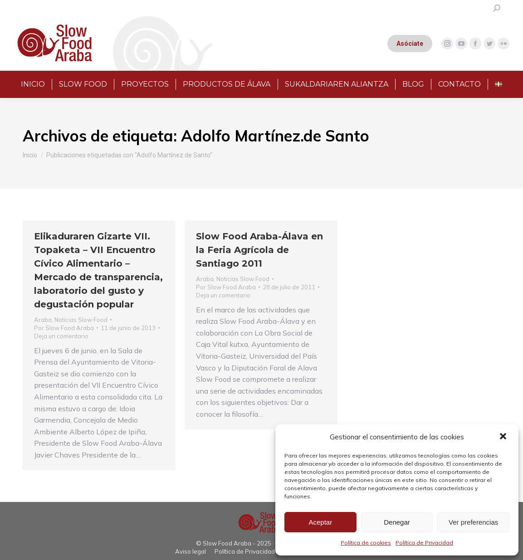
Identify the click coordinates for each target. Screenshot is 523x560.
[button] (504, 437)
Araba (43, 319)
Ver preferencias (473, 522)
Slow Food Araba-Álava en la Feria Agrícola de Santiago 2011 (259, 250)
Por (64, 327)
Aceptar (320, 522)
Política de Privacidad (424, 542)
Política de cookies (366, 542)
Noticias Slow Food (81, 319)
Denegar (397, 522)
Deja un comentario (61, 336)
